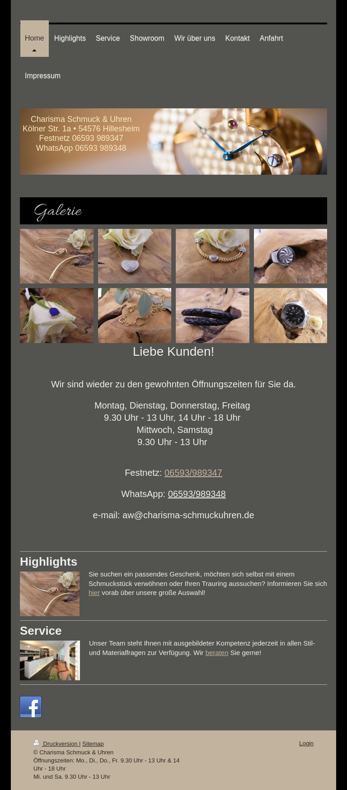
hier (94, 592)
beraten (217, 652)
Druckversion (56, 743)
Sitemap (93, 743)
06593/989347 (193, 473)
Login (306, 743)
